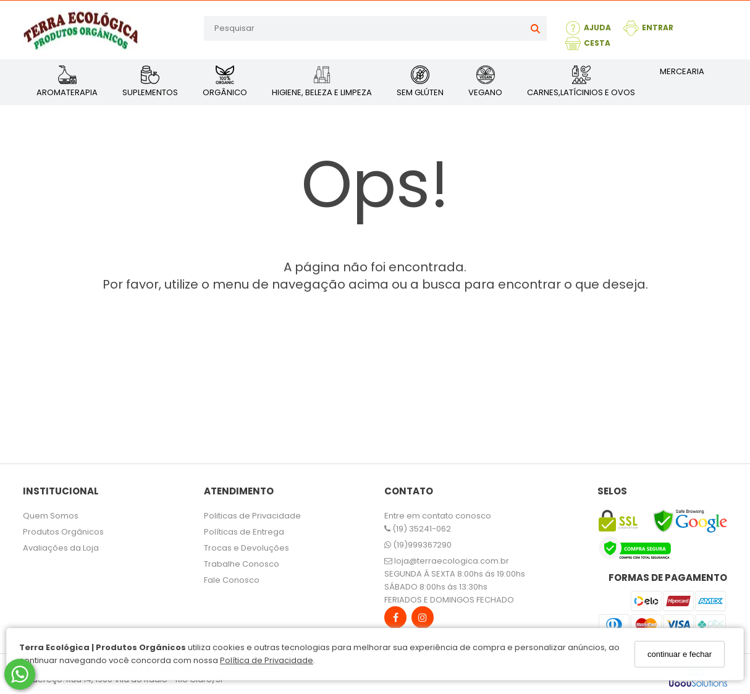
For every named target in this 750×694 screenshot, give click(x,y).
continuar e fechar (679, 654)
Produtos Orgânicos (63, 532)
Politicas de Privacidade (252, 516)
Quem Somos (50, 516)
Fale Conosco (231, 580)
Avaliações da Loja (61, 548)
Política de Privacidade (266, 660)
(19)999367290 (418, 545)
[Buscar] (535, 28)
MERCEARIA (682, 71)
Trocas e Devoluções (246, 548)
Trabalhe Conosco (241, 564)
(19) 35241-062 (417, 529)
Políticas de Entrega (244, 532)
